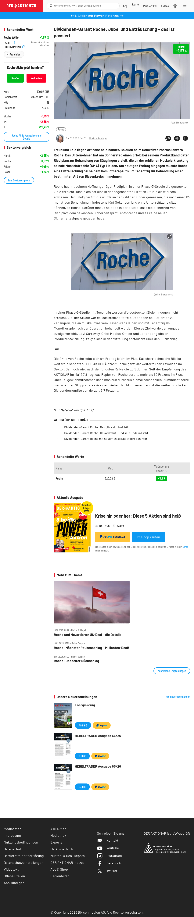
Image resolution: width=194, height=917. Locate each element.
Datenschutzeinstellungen (23, 863)
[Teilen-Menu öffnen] (168, 138)
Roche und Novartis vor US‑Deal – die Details (87, 635)
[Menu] (184, 6)
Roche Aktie (11, 37)
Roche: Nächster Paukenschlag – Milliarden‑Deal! (91, 648)
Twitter (107, 871)
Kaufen (15, 78)
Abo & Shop (59, 869)
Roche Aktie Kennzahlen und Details (26, 137)
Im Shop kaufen (148, 537)
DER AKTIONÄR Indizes (67, 862)
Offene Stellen (14, 876)
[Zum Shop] (125, 6)
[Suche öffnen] (51, 6)
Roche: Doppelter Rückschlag (76, 661)
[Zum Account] (135, 4)
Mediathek (58, 835)
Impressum (12, 835)
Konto (185, 546)
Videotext (11, 869)
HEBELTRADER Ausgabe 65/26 (98, 766)
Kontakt (107, 840)
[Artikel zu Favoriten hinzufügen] (185, 138)
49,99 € (83, 725)
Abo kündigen (14, 883)
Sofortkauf (112, 536)
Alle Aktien (58, 829)
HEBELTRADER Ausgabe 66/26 (98, 735)
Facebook (109, 863)
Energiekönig (85, 705)
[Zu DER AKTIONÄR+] (150, 6)
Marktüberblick (61, 849)
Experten (57, 842)
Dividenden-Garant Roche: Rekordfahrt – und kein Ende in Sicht (106, 433)
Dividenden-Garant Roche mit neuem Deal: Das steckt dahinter (105, 438)
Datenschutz (13, 849)
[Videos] (165, 6)
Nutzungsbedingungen (21, 842)
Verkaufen (36, 78)
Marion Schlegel (98, 138)
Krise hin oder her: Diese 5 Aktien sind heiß (138, 516)
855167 (9, 42)
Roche (61, 129)
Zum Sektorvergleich (19, 180)
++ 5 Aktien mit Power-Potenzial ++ (97, 15)
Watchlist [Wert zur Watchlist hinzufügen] (15, 54)
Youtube (108, 848)
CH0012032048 (14, 46)
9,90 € (82, 756)
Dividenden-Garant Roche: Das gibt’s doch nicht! (96, 427)
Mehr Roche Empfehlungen (172, 671)
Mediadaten (12, 829)
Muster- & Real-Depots (67, 856)
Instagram (109, 855)
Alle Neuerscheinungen (178, 696)
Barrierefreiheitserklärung (24, 856)
